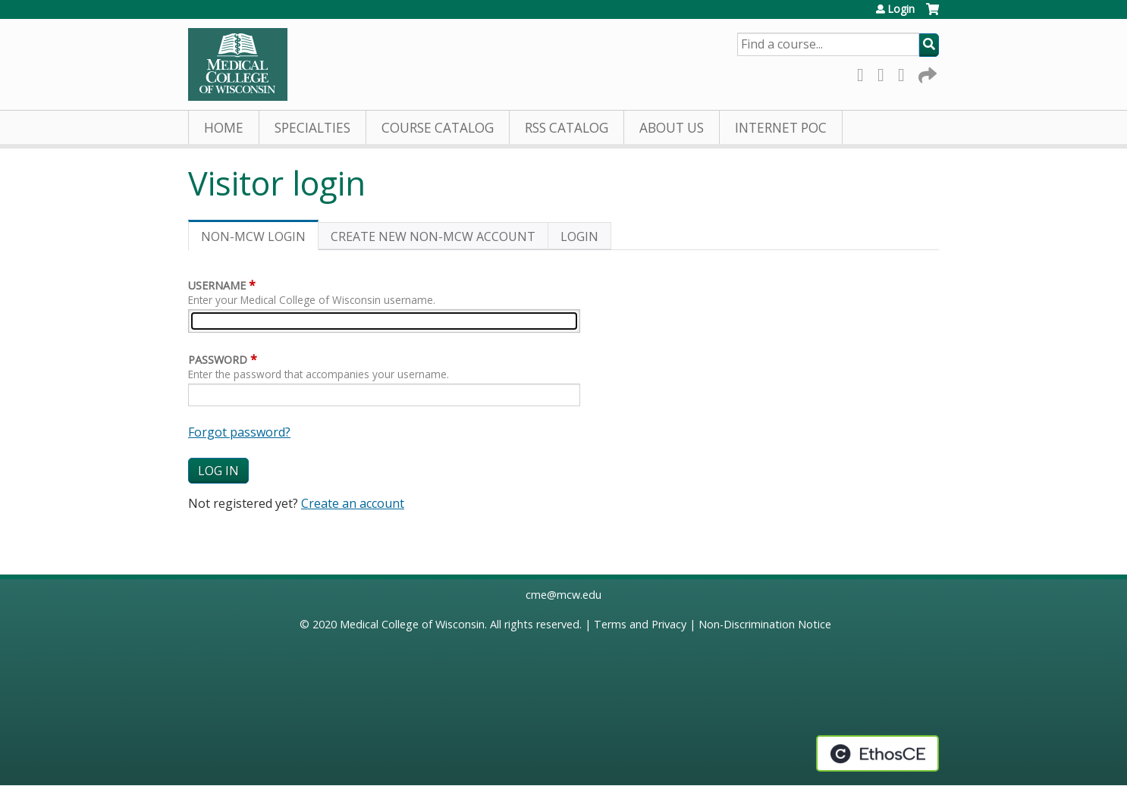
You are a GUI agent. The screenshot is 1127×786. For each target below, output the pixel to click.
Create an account (352, 503)
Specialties (312, 127)
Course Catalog (437, 127)
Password (217, 359)
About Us (671, 127)
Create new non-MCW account (433, 236)
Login (901, 9)
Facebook (864, 72)
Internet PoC (781, 127)
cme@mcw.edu (563, 594)
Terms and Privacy (640, 624)
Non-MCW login (260, 239)
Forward (926, 72)
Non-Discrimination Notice (764, 624)
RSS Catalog (566, 127)
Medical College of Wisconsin (412, 624)
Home (223, 127)
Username (217, 285)
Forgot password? (239, 432)
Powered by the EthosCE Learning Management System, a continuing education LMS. (877, 753)
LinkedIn (905, 72)
